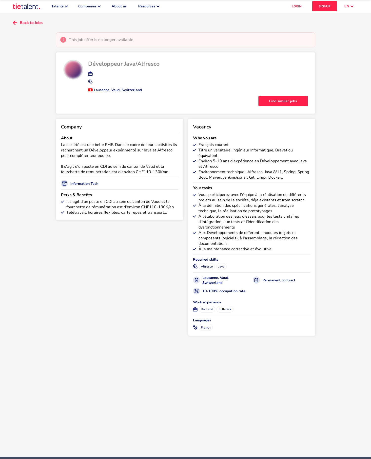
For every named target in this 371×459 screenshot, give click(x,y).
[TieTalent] (26, 7)
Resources (148, 7)
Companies (89, 7)
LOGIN (296, 7)
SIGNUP (324, 7)
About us (119, 7)
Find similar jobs (283, 103)
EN (348, 7)
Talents (59, 7)
